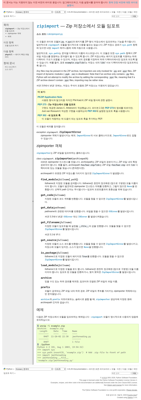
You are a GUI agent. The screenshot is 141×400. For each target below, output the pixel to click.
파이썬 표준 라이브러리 (99, 12)
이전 (119, 12)
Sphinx (130, 397)
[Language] (34, 12)
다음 (124, 12)
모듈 (130, 12)
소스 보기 (9, 69)
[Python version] (60, 12)
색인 (135, 12)
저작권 (104, 378)
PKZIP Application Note (50, 97)
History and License (114, 385)
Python (9, 12)
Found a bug (131, 395)
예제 (9, 36)
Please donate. (131, 390)
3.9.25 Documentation (77, 12)
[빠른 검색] (121, 16)
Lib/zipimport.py (55, 34)
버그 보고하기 (10, 67)
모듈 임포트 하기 (11, 45)
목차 (6, 24)
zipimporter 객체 (14, 33)
